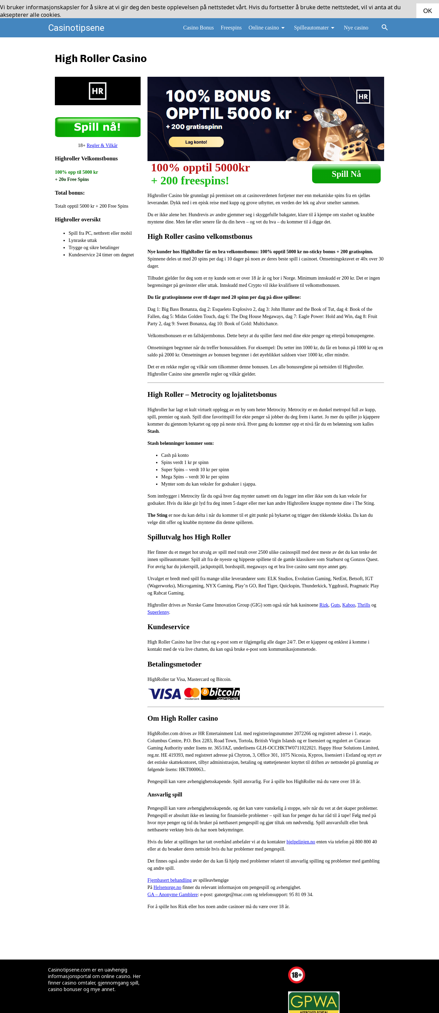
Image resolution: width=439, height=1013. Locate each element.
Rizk (323, 604)
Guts (335, 604)
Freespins (231, 26)
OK (427, 11)
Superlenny (158, 611)
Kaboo (348, 604)
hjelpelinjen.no (300, 841)
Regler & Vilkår (102, 144)
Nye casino (356, 26)
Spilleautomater (315, 27)
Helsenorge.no (167, 886)
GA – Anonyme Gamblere (172, 893)
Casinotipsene (76, 27)
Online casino (268, 27)
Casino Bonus (198, 26)
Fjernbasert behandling (169, 879)
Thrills (363, 604)
